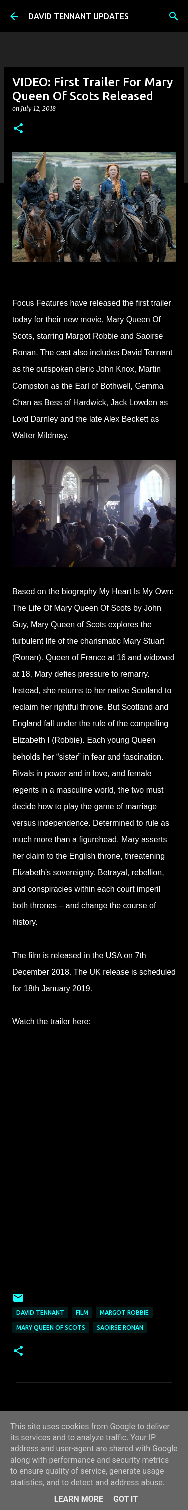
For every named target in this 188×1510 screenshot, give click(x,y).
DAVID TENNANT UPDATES (78, 16)
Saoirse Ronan (120, 1327)
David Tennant (40, 1312)
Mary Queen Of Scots (50, 1327)
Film (82, 1312)
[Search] (174, 16)
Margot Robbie (124, 1312)
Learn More (78, 1499)
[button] (18, 129)
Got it (125, 1499)
